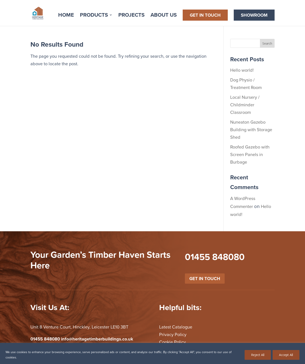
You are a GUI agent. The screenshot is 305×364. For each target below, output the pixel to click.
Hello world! (242, 70)
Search (267, 43)
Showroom (254, 15)
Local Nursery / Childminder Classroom (244, 105)
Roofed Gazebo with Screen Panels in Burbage (249, 154)
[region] (152, 353)
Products (94, 16)
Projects (131, 16)
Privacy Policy (172, 334)
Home (66, 16)
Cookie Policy (172, 342)
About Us (164, 16)
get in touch (204, 278)
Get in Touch (205, 15)
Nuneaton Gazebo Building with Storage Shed (251, 129)
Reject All (257, 355)
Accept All (286, 355)
